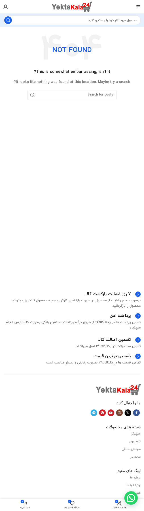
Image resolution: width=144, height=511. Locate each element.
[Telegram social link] (94, 412)
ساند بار (135, 457)
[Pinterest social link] (102, 412)
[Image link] (118, 389)
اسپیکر (136, 434)
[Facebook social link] (136, 412)
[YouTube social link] (111, 412)
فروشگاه (135, 493)
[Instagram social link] (119, 412)
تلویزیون (135, 441)
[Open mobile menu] (138, 6)
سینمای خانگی (131, 449)
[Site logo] (72, 6)
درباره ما (135, 478)
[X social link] (128, 412)
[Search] (72, 20)
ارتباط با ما (134, 485)
